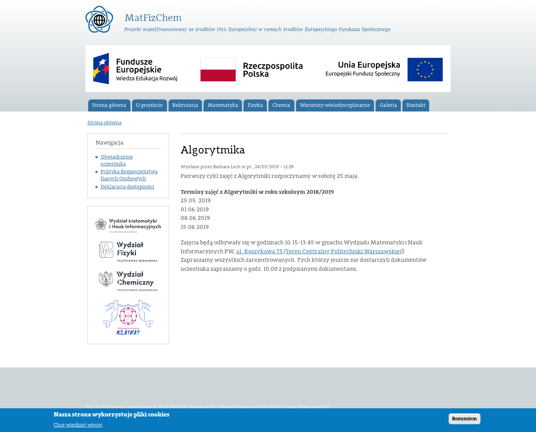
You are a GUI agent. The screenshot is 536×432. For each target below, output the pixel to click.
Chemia (281, 105)
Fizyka (255, 105)
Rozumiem (464, 420)
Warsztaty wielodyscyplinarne (335, 105)
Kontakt (416, 105)
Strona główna (109, 105)
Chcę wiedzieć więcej (78, 426)
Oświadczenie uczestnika (117, 160)
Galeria (388, 105)
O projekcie (149, 105)
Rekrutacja (185, 105)
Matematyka (223, 105)
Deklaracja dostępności (127, 187)
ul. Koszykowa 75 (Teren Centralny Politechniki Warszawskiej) (319, 251)
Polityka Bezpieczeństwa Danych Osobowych (129, 175)
